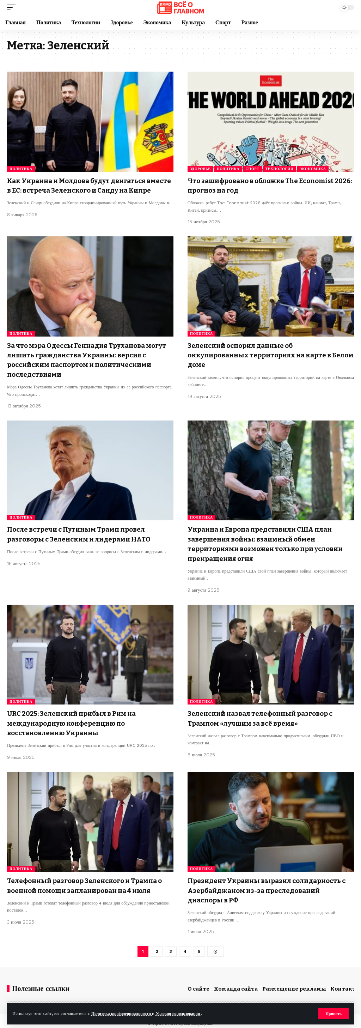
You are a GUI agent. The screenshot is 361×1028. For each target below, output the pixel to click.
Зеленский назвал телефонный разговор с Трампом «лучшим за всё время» (266, 715)
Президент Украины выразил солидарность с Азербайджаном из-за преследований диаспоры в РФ (270, 885)
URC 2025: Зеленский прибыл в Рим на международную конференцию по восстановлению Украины (77, 719)
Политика (21, 169)
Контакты (345, 984)
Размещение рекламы (294, 984)
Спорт (252, 169)
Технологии (279, 169)
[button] (333, 1013)
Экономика (313, 169)
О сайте (198, 984)
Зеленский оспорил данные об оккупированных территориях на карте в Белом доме (265, 355)
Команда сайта (236, 984)
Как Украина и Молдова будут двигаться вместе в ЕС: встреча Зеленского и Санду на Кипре (87, 189)
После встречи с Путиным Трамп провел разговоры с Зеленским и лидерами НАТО (85, 533)
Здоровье (200, 169)
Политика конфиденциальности (125, 1013)
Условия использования (188, 1013)
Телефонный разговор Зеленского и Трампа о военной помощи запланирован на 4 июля (88, 880)
